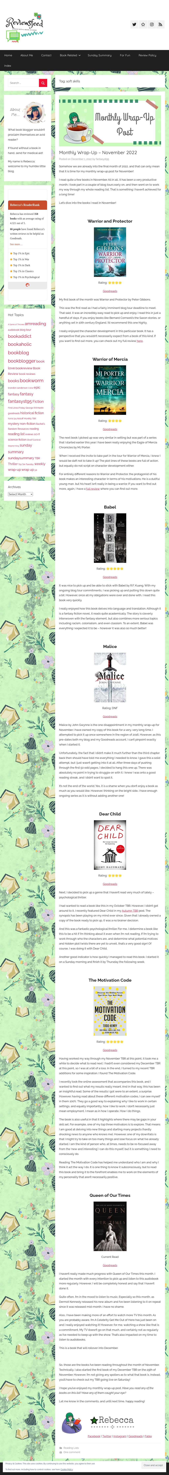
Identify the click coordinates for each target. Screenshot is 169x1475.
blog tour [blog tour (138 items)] (25, 329)
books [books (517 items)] (13, 381)
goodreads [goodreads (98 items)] (14, 413)
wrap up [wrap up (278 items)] (27, 470)
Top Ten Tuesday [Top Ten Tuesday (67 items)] (26, 464)
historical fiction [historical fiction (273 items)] (32, 413)
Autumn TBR (130, 910)
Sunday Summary (100, 55)
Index (7, 65)
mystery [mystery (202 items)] (13, 423)
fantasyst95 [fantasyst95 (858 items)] (20, 401)
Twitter (106, 1436)
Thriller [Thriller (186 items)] (13, 464)
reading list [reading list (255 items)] (16, 434)
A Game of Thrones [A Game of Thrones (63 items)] (16, 324)
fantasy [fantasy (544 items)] (26, 394)
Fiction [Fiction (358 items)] (38, 401)
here (140, 341)
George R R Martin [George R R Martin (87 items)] (35, 408)
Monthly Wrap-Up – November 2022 (98, 152)
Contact (46, 55)
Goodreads (110, 291)
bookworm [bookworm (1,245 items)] (32, 380)
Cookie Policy (67, 1469)
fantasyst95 (102, 159)
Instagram (119, 1436)
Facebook (94, 1436)
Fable (148, 1436)
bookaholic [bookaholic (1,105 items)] (20, 344)
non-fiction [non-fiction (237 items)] (27, 423)
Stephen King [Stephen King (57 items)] (13, 446)
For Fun (125, 55)
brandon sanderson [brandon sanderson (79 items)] (18, 388)
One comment (72, 1452)
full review (93, 488)
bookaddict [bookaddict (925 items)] (19, 336)
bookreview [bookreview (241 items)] (24, 368)
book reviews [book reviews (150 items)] (27, 374)
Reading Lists (71, 1447)
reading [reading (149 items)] (34, 428)
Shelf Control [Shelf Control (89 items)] (33, 440)
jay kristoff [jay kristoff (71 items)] (18, 418)
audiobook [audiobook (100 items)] (13, 330)
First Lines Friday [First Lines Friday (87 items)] (16, 408)
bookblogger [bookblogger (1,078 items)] (22, 361)
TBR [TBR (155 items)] (37, 458)
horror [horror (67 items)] (10, 418)
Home (8, 55)
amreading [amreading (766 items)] (35, 323)
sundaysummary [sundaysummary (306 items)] (21, 458)
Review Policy (147, 55)
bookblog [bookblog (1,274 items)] (18, 352)
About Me (26, 55)
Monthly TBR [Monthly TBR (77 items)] (30, 418)
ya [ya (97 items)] (35, 470)
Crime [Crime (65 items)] (30, 388)
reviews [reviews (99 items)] (29, 434)
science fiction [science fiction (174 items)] (17, 439)
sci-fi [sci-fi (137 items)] (37, 434)
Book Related (70, 55)
